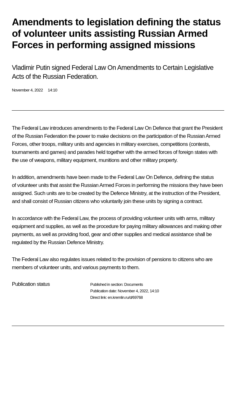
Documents (133, 284)
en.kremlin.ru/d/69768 (125, 297)
